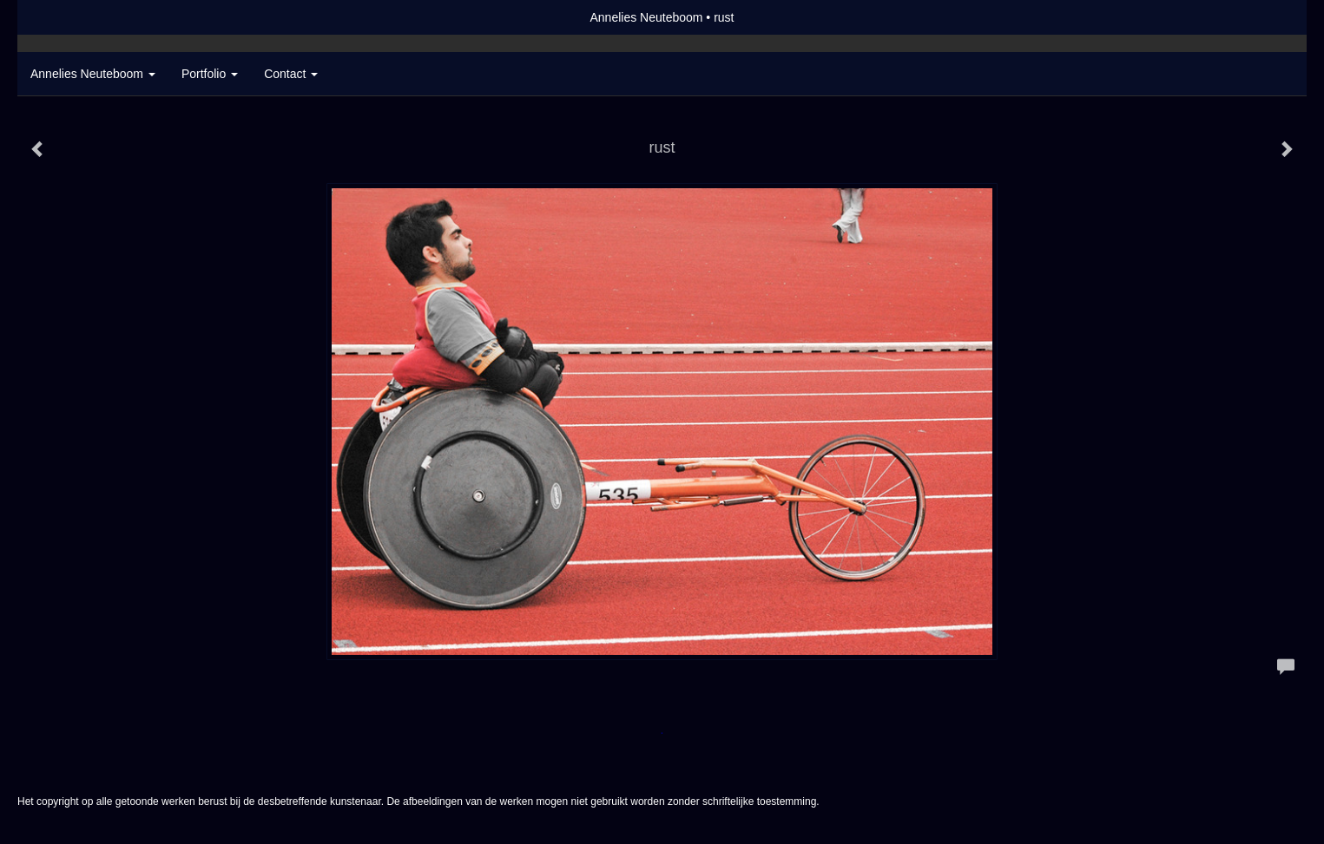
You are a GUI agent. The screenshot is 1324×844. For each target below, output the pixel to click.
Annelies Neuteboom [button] (92, 74)
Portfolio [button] (209, 74)
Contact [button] (291, 74)
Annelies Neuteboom (646, 17)
